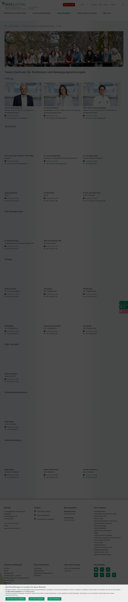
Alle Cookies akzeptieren (36, 599)
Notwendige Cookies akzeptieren (15, 599)
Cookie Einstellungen (54, 599)
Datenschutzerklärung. (12, 595)
